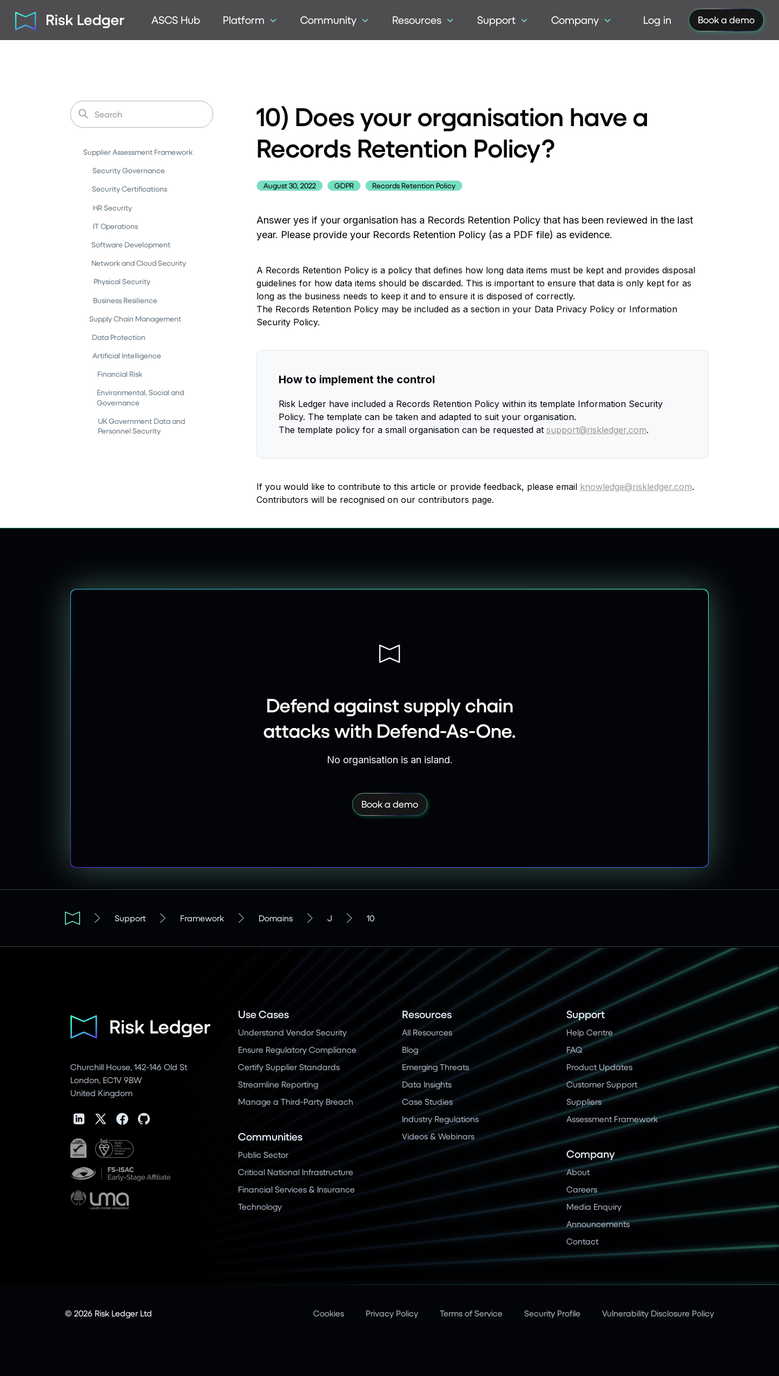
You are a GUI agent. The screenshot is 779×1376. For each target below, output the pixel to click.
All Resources (427, 1032)
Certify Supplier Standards (289, 1067)
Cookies (328, 1313)
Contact (582, 1241)
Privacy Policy (392, 1313)
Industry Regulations (440, 1118)
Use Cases (263, 1014)
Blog (410, 1049)
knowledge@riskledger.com (636, 486)
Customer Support (601, 1084)
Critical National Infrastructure (295, 1172)
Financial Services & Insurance (296, 1189)
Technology (260, 1206)
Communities (270, 1136)
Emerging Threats (435, 1067)
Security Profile (552, 1313)
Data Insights (427, 1084)
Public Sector (263, 1154)
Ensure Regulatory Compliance (297, 1049)
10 (370, 918)
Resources (427, 1014)
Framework (202, 918)
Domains (276, 918)
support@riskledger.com (596, 429)
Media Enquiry (594, 1206)
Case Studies (427, 1101)
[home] (66, 20)
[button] (250, 20)
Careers (581, 1189)
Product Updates (599, 1067)
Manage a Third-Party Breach (295, 1101)
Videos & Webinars (438, 1136)
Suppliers (584, 1101)
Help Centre (589, 1032)
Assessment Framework (612, 1118)
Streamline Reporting (278, 1084)
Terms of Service (471, 1313)
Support (130, 918)
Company (590, 1154)
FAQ (574, 1049)
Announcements (598, 1223)
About (578, 1172)
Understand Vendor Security (292, 1032)
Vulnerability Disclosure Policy (658, 1313)
